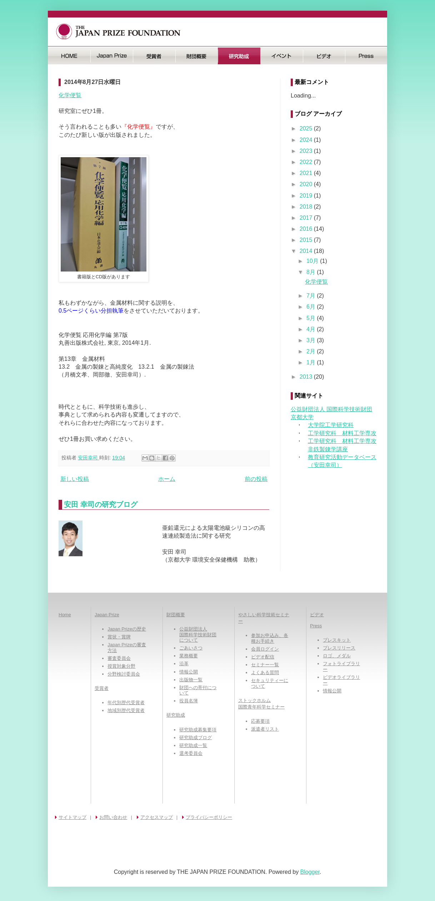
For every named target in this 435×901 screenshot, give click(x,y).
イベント (281, 56)
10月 (313, 261)
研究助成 (239, 56)
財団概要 (196, 56)
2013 (307, 377)
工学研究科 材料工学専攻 (342, 433)
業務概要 (188, 655)
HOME (69, 56)
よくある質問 (265, 672)
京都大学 (302, 417)
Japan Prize (107, 614)
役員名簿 (188, 700)
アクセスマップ (156, 817)
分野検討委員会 (124, 674)
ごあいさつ (190, 648)
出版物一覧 (190, 679)
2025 (307, 128)
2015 (307, 240)
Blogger (310, 872)
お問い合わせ (113, 817)
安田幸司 (88, 458)
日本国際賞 (111, 56)
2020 (307, 184)
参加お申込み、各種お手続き (269, 638)
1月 (311, 362)
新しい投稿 (74, 479)
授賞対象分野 (121, 666)
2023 (307, 151)
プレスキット (337, 640)
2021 (307, 173)
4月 (311, 329)
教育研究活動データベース (342, 457)
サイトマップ (72, 817)
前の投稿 (256, 479)
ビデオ (324, 56)
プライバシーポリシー (209, 817)
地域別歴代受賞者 (126, 710)
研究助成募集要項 (197, 729)
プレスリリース (339, 648)
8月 (311, 272)
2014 (307, 251)
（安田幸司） (325, 465)
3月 (311, 340)
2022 (307, 162)
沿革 (184, 663)
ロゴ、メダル (337, 655)
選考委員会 (190, 753)
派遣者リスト (265, 729)
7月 (311, 296)
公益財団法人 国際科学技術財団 (331, 409)
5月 (311, 318)
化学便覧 (70, 95)
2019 (307, 196)
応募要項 (260, 721)
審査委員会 (119, 658)
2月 (311, 351)
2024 (307, 140)
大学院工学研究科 (331, 425)
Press (366, 56)
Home (65, 614)
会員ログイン (265, 649)
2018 (307, 207)
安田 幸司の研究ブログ (101, 504)
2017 (307, 218)
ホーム (166, 479)
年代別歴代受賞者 (126, 702)
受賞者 (154, 56)
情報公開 (188, 671)
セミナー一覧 (265, 664)
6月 (311, 307)
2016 (307, 229)
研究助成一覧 (193, 745)
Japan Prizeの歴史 (127, 629)
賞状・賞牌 (119, 636)
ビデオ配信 (262, 656)
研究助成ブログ (195, 737)
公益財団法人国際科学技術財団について (197, 634)
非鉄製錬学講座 (328, 449)
